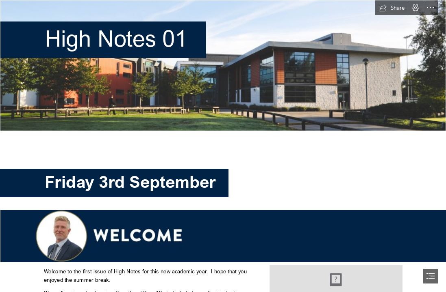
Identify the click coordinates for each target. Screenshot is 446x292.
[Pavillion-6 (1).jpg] (223, 65)
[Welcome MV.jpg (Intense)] (223, 236)
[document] (223, 146)
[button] (391, 7)
